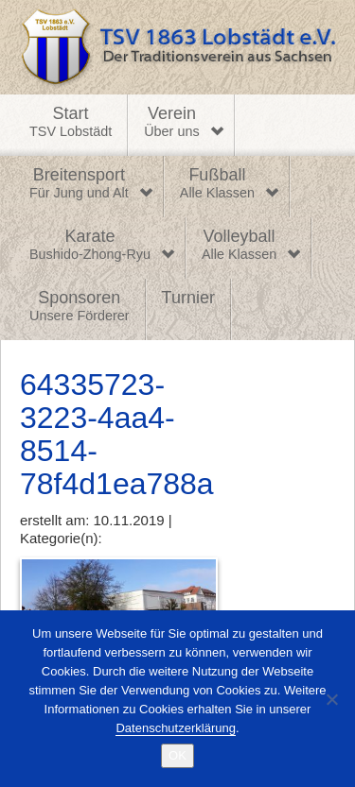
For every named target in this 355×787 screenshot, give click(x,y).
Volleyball (239, 246)
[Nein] (331, 699)
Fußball (217, 184)
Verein (171, 123)
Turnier (188, 297)
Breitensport (79, 184)
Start (70, 123)
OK (177, 755)
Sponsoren (79, 307)
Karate (90, 246)
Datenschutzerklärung (175, 728)
